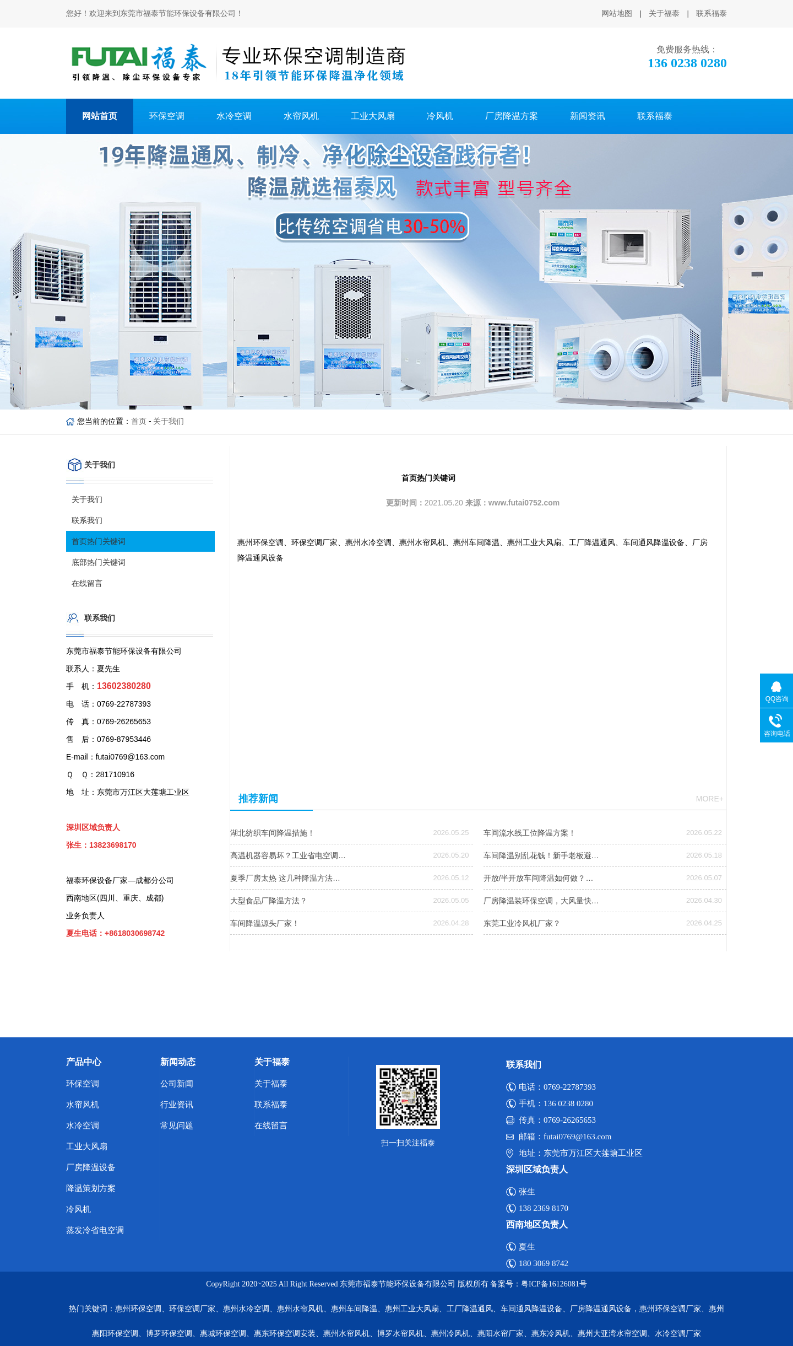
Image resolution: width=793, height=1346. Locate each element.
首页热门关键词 (99, 541)
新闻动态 (177, 1062)
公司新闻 (176, 1083)
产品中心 (83, 1062)
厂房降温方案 (511, 116)
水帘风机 (301, 116)
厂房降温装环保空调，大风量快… (541, 900)
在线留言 (87, 583)
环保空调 (166, 116)
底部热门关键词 (99, 562)
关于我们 (168, 421)
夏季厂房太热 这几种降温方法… (285, 878)
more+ (710, 798)
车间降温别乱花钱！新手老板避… (541, 855)
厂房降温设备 (91, 1167)
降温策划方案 (91, 1188)
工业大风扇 (373, 116)
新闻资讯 (587, 116)
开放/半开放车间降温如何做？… (539, 878)
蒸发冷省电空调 (95, 1230)
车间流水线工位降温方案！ (530, 832)
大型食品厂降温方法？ (268, 900)
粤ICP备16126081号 (554, 1284)
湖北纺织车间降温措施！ (272, 832)
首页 (138, 421)
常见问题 (176, 1125)
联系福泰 (711, 13)
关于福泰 (664, 13)
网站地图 (616, 13)
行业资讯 (176, 1104)
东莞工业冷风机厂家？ (522, 923)
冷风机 (440, 116)
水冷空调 (234, 116)
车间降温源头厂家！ (265, 923)
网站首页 (99, 116)
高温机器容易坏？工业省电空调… (288, 855)
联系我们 (87, 520)
